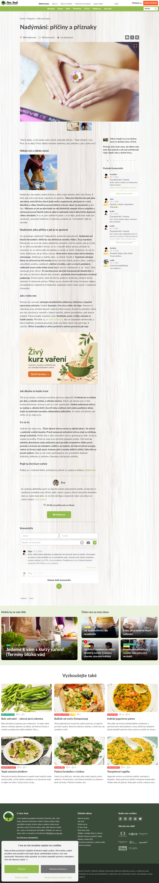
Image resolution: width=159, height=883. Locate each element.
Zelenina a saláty (61, 714)
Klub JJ (55, 4)
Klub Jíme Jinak (83, 830)
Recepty (51, 9)
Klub (68, 9)
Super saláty (98, 4)
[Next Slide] (136, 81)
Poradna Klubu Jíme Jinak (121, 253)
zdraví (31, 598)
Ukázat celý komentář (124, 194)
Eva (63, 483)
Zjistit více (90, 470)
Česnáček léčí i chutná (119, 180)
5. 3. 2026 (38, 552)
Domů (22, 19)
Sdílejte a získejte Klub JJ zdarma (90, 833)
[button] (79, 82)
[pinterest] (137, 37)
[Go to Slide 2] (86, 126)
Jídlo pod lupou (43, 19)
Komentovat (91, 568)
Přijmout (22, 869)
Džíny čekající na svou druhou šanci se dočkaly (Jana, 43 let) (123, 140)
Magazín (31, 19)
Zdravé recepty (113, 767)
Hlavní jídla (112, 714)
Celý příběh (40, 500)
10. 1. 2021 (38, 573)
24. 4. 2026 (114, 177)
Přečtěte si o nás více (54, 833)
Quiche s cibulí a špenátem (121, 204)
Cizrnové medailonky (119, 266)
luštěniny (24, 598)
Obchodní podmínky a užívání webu (91, 842)
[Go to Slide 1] (73, 126)
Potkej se (97, 9)
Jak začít (108, 9)
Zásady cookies (21, 877)
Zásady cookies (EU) (85, 839)
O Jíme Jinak (82, 827)
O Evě (87, 9)
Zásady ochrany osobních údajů (90, 836)
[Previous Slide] (23, 81)
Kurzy (60, 9)
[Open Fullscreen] (135, 46)
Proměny (77, 9)
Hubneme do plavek (83, 4)
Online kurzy (82, 824)
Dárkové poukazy (84, 845)
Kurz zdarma (150, 3)
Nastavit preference (58, 869)
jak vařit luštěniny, (54, 320)
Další (116, 4)
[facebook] (132, 37)
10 (134, 160)
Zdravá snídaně (66, 4)
